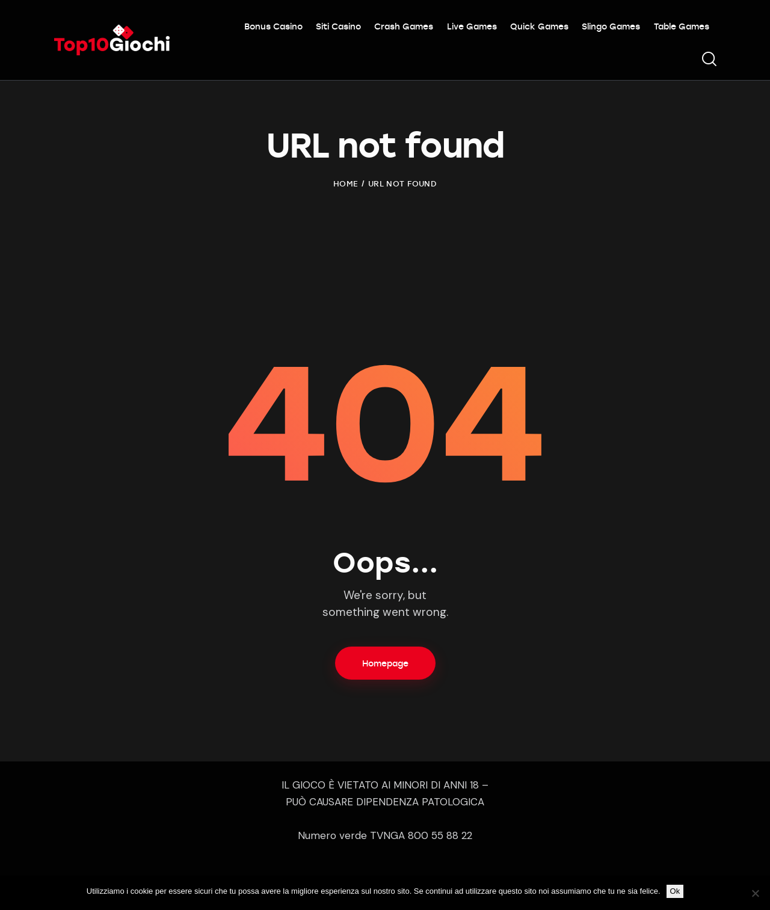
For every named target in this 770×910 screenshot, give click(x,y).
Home (345, 183)
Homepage (385, 663)
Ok (675, 891)
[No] (755, 893)
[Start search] (708, 59)
